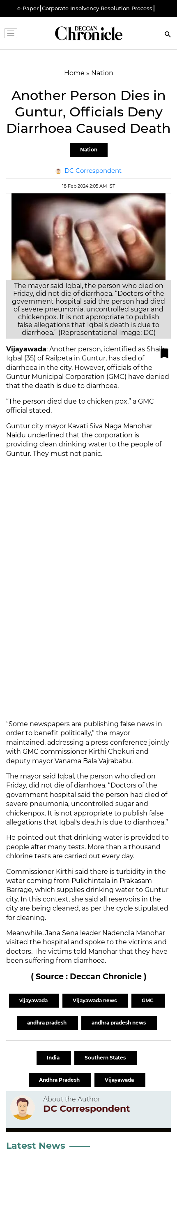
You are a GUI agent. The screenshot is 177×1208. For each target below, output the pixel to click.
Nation (88, 149)
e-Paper (28, 8)
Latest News (35, 1145)
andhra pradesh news (119, 1023)
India (54, 1058)
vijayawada (34, 1000)
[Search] (168, 35)
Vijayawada (120, 1080)
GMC (148, 1000)
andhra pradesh (47, 1023)
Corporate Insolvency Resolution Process (97, 8)
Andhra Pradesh (60, 1080)
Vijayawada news (95, 1000)
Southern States (106, 1058)
